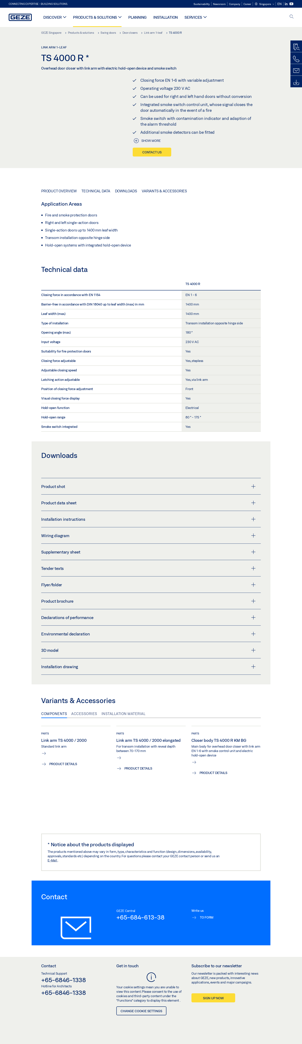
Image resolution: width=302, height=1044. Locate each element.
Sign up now (213, 998)
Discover (52, 17)
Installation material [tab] (124, 714)
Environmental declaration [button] (148, 634)
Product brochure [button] (148, 601)
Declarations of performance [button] (148, 617)
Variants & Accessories (164, 191)
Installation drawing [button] (148, 666)
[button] (264, 4)
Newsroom (219, 4)
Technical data (95, 191)
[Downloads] (296, 82)
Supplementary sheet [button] (148, 552)
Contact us (152, 152)
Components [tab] (54, 714)
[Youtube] (291, 4)
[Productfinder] (296, 47)
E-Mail (53, 860)
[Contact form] (296, 70)
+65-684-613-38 (140, 917)
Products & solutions (95, 17)
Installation (165, 17)
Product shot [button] (148, 486)
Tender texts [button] (148, 568)
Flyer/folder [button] (148, 584)
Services (193, 17)
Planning (137, 17)
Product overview (59, 191)
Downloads (126, 191)
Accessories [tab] (84, 714)
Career (247, 4)
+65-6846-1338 (63, 979)
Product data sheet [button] (148, 503)
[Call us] (296, 59)
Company (234, 4)
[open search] (291, 17)
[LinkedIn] (286, 4)
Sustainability (202, 4)
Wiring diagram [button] (148, 535)
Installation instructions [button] (148, 519)
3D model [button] (148, 650)
